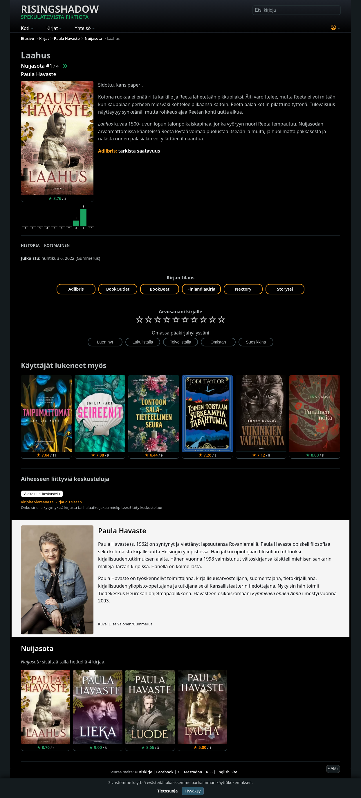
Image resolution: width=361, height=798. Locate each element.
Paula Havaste (38, 74)
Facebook (165, 771)
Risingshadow (60, 11)
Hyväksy (193, 791)
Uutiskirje (143, 771)
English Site (226, 771)
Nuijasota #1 (36, 65)
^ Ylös (333, 768)
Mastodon (193, 771)
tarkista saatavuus (139, 151)
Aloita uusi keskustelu (42, 494)
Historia (30, 245)
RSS (209, 771)
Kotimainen (57, 245)
